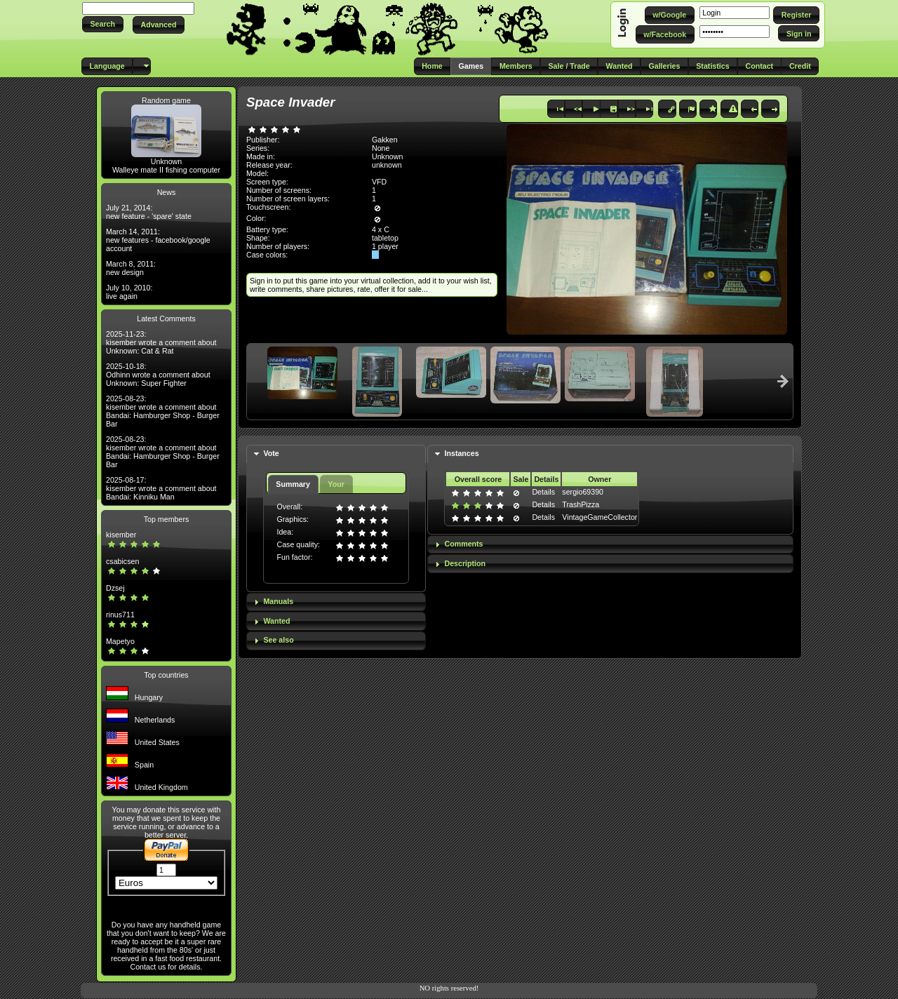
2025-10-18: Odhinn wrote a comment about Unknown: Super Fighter (158, 374)
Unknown (166, 161)
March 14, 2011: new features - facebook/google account (158, 240)
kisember (121, 534)
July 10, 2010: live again (129, 291)
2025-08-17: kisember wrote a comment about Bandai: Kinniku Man (161, 488)
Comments (463, 543)
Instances (461, 453)
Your (336, 484)
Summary (293, 484)
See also (278, 640)
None (380, 148)
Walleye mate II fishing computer (166, 170)
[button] (102, 24)
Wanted (276, 621)
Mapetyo (120, 641)
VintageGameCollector (599, 517)
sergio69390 (582, 492)
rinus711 (120, 614)
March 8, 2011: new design (131, 268)
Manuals (278, 601)
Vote (271, 453)
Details (543, 492)
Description (464, 563)
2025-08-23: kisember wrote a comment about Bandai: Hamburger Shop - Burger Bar (163, 411)
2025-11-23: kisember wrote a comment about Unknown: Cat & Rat (161, 342)
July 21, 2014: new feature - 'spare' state (149, 211)
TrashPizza (580, 504)
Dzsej (115, 588)
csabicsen (122, 561)
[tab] (336, 454)
